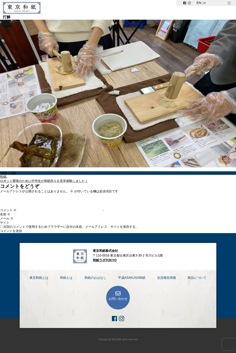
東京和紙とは (39, 277)
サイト (4, 222)
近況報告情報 (166, 277)
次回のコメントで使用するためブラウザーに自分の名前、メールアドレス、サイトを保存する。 (71, 226)
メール (6, 218)
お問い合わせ (118, 298)
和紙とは (66, 277)
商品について (197, 277)
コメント (8, 210)
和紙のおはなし (95, 277)
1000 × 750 (8, 173)
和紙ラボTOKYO (105, 260)
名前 (5, 214)
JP (204, 3)
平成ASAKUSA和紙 (132, 277)
